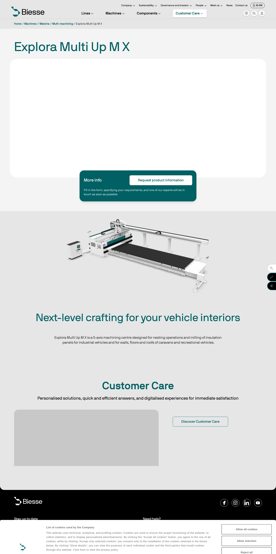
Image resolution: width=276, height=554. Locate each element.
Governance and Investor (177, 5)
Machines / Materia (36, 23)
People (202, 5)
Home (17, 23)
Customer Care (190, 13)
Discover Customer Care (200, 421)
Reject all (247, 521)
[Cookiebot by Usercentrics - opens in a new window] (22, 547)
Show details (54, 547)
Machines (116, 13)
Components (149, 13)
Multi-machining (62, 23)
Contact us (241, 5)
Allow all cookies (247, 498)
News (229, 5)
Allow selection (246, 509)
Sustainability (148, 5)
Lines (87, 13)
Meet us (217, 5)
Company (128, 5)
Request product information (161, 180)
